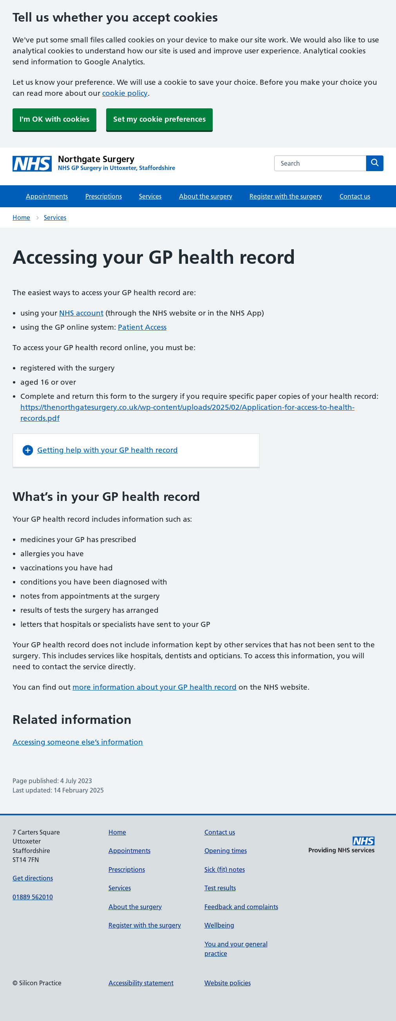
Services (150, 196)
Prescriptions (103, 196)
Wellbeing (219, 925)
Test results (220, 888)
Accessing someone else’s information (78, 742)
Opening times (225, 851)
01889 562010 (33, 897)
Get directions (33, 878)
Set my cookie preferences (159, 119)
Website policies (227, 983)
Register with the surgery (286, 196)
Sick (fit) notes (224, 869)
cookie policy (125, 93)
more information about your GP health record (154, 687)
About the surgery (205, 196)
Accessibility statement (141, 983)
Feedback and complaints (241, 907)
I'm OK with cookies (54, 119)
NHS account (81, 313)
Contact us (355, 196)
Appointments (47, 196)
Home (21, 217)
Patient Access (142, 327)
